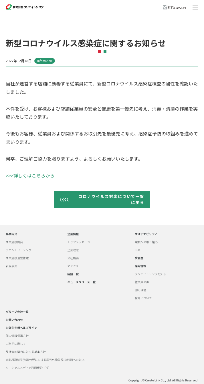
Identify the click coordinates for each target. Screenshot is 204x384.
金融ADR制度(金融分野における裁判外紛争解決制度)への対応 (45, 360)
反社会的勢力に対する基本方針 (26, 352)
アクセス (73, 266)
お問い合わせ (14, 320)
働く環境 (140, 290)
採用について (143, 298)
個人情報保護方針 (17, 336)
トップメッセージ (78, 242)
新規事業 (11, 266)
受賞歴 (139, 258)
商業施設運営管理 (17, 258)
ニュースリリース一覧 (81, 282)
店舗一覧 (73, 274)
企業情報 (73, 234)
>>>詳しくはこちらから (30, 175)
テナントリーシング (18, 250)
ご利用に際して (16, 344)
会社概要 (73, 258)
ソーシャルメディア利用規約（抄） (28, 368)
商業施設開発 (14, 242)
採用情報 (140, 266)
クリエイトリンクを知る (150, 274)
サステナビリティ (146, 234)
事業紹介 (11, 234)
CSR (137, 250)
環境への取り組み (146, 242)
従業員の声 (142, 282)
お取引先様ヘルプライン (21, 328)
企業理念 (73, 250)
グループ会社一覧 (17, 312)
